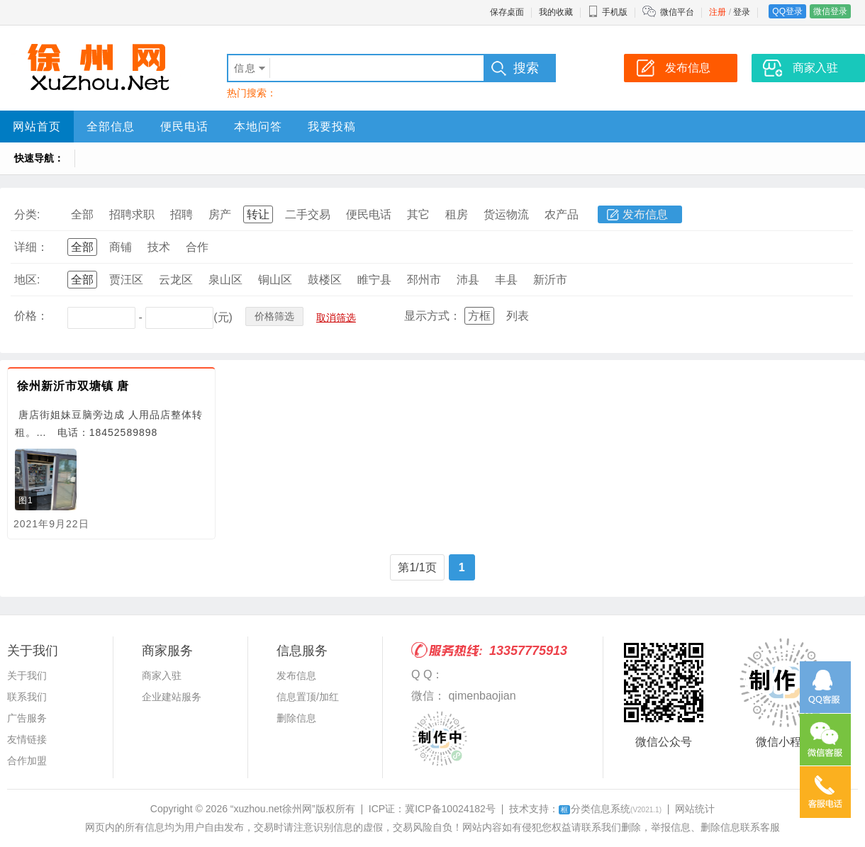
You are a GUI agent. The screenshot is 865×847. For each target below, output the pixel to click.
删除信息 (296, 718)
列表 (517, 316)
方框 (479, 316)
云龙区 (176, 280)
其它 (418, 214)
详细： (31, 247)
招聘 (181, 214)
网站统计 (695, 808)
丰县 (506, 280)
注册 (717, 12)
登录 (741, 12)
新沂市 (550, 280)
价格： (31, 316)
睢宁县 (374, 280)
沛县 (468, 280)
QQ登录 (787, 11)
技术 (158, 247)
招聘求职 (132, 214)
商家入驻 (162, 675)
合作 (197, 247)
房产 (219, 214)
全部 (82, 214)
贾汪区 (126, 280)
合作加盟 (27, 760)
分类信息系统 (610, 808)
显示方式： (432, 316)
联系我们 (27, 696)
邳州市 (424, 280)
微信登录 (830, 11)
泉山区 (225, 280)
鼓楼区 (325, 280)
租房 (456, 214)
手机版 (607, 12)
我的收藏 (556, 12)
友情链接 (27, 739)
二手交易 (307, 214)
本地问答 (258, 126)
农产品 (562, 214)
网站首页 (37, 126)
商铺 (120, 247)
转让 (258, 214)
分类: (27, 214)
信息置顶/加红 (308, 696)
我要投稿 (332, 126)
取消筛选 (336, 317)
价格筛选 (274, 316)
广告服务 (27, 718)
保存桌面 (507, 12)
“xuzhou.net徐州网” (273, 808)
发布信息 (645, 214)
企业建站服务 (171, 696)
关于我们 (27, 675)
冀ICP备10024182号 (450, 808)
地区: (27, 280)
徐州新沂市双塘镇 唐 (73, 386)
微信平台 (677, 12)
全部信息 (110, 126)
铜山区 (275, 280)
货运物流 (506, 214)
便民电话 (184, 126)
